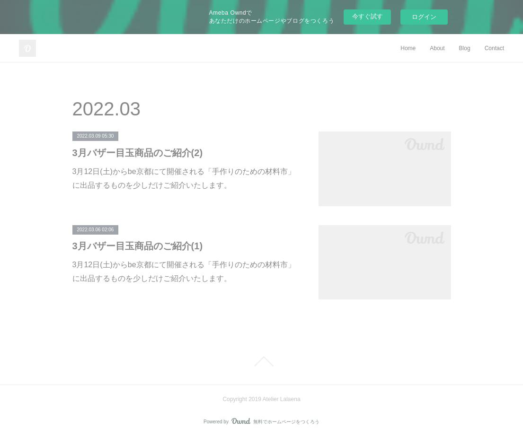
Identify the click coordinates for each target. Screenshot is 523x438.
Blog (464, 48)
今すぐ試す (367, 16)
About (437, 48)
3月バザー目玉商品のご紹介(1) (137, 246)
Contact (494, 48)
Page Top (261, 361)
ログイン (424, 16)
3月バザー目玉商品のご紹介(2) (137, 153)
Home (408, 48)
